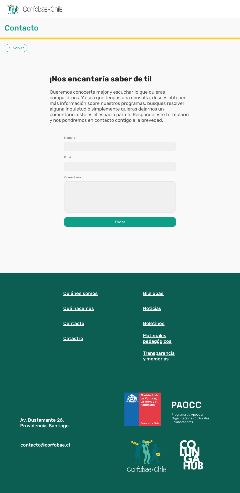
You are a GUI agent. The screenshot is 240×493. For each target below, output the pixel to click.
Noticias (152, 308)
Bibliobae (153, 293)
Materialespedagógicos (157, 338)
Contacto (73, 323)
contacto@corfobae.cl (45, 445)
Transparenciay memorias (159, 356)
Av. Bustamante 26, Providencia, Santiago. (45, 422)
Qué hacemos (78, 308)
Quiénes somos (80, 293)
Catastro (73, 338)
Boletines (154, 323)
